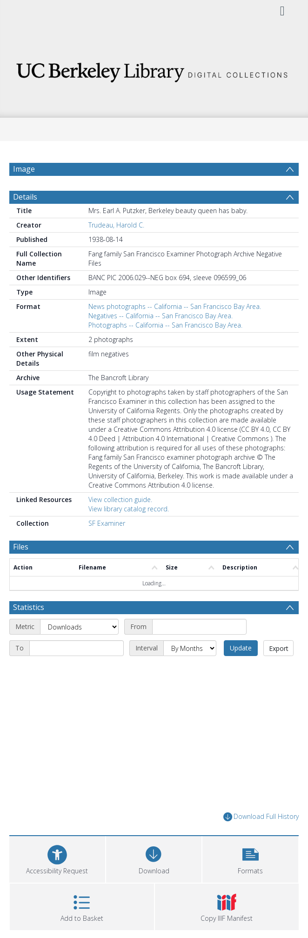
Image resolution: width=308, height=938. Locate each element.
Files (20, 547)
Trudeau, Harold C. (116, 225)
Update (241, 647)
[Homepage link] (154, 70)
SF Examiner (106, 523)
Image (24, 169)
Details (25, 197)
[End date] (76, 648)
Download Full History (261, 817)
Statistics (28, 607)
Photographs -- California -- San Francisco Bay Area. (165, 325)
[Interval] (189, 648)
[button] (250, 858)
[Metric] (79, 627)
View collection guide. (120, 499)
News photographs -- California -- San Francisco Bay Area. (174, 306)
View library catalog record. (128, 508)
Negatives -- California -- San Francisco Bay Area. (160, 315)
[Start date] (199, 627)
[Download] (154, 858)
